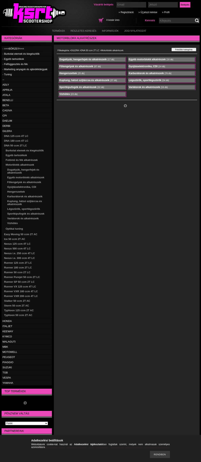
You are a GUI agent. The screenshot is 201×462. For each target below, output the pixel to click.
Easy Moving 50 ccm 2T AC (20, 234)
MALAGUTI (9, 341)
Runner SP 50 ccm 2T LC (19, 281)
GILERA (7, 131)
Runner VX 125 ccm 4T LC (20, 286)
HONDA (7, 321)
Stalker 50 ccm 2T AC (17, 300)
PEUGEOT (9, 357)
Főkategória (63, 50)
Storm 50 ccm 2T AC (16, 305)
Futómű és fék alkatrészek (22, 159)
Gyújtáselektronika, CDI (21, 186)
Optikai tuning (14, 228)
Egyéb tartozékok (16, 155)
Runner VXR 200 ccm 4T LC (21, 296)
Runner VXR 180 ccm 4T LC (21, 291)
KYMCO (7, 336)
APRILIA (7, 89)
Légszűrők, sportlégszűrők (23, 208)
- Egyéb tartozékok (13, 58)
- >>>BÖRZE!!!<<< (13, 48)
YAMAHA (8, 382)
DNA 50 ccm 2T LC (15, 145)
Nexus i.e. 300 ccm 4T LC (19, 258)
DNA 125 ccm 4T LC (16, 136)
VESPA (7, 377)
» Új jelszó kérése (147, 12)
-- (3, 79)
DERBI (6, 125)
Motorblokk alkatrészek (20, 164)
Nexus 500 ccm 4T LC (17, 248)
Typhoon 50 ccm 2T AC (18, 315)
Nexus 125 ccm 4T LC (17, 243)
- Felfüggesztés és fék (15, 64)
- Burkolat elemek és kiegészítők (21, 53)
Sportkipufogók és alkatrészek (26, 213)
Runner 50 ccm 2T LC (17, 272)
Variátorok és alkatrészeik (23, 218)
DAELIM (7, 120)
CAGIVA (7, 110)
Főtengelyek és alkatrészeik (24, 182)
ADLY (6, 84)
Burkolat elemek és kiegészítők (25, 150)
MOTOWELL (10, 351)
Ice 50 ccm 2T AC (14, 239)
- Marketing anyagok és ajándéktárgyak (25, 69)
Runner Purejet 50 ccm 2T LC (22, 277)
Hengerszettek (16, 191)
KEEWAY (8, 331)
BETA (6, 105)
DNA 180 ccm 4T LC (16, 140)
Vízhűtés (12, 223)
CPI (5, 115)
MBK (5, 346)
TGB (5, 372)
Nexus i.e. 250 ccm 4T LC (19, 253)
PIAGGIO (8, 362)
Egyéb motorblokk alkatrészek (25, 177)
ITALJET (7, 326)
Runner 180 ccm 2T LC (18, 267)
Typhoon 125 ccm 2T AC (19, 310)
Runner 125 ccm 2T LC (18, 262)
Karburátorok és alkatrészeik (25, 196)
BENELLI (8, 100)
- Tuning (7, 74)
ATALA (6, 95)
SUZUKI (7, 367)
